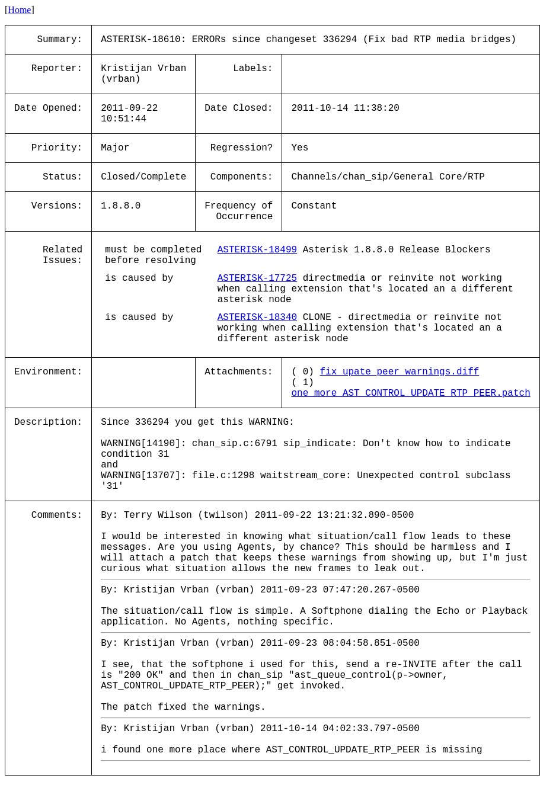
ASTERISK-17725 (257, 278)
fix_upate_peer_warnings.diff (399, 372)
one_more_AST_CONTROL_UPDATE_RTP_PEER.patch (410, 393)
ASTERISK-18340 (257, 317)
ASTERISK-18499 (257, 250)
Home (19, 10)
